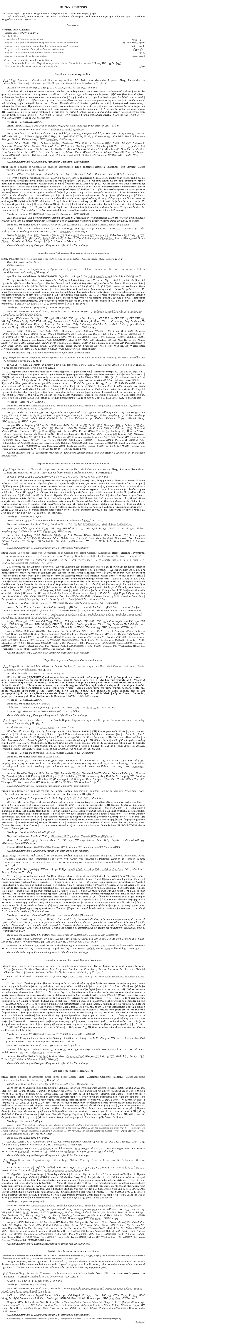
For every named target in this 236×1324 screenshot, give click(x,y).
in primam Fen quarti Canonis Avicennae (34, 52)
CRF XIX (134, 318)
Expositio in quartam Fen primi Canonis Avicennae (104, 666)
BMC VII (59, 707)
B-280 (38, 136)
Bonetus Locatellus (129, 357)
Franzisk (75, 348)
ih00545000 (114, 627)
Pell (3, 136)
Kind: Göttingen (77, 763)
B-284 (25, 321)
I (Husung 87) (130, 174)
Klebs (21, 133)
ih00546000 (138, 766)
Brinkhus (40, 763)
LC (142, 645)
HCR (10, 528)
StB (142, 779)
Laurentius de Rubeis (132, 269)
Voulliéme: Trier (106, 766)
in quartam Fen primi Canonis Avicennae (34, 49)
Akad (18, 345)
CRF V (135, 1141)
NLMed (56, 143)
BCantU (121, 336)
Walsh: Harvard (46, 327)
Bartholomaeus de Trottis (129, 862)
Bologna (23, 83)
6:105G (91, 476)
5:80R (99, 364)
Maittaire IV (31, 262)
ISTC (42, 139)
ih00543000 (96, 1218)
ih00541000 (14, 421)
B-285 (33, 415)
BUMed (18, 1234)
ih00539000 (65, 231)
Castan (115, 321)
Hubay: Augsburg (109, 415)
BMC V (51, 415)
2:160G (71, 869)
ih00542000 (60, 1144)
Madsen (126, 228)
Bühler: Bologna (41, 133)
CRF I (121, 1209)
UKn (36, 235)
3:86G (71, 976)
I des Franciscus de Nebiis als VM (124, 976)
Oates (83, 324)
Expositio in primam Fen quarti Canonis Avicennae (61, 966)
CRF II (103, 318)
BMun (78, 331)
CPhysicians (107, 238)
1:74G (75, 364)
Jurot (47, 324)
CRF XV (119, 318)
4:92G (91, 364)
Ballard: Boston (80, 321)
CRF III (129, 412)
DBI (86, 520)
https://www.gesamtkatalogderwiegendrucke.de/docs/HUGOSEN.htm (66, 1319)
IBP (108, 133)
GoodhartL (45, 1148)
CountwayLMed (75, 1056)
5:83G (83, 476)
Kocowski (100, 136)
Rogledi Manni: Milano (49, 1295)
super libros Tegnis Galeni (25, 55)
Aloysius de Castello (96, 862)
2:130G (83, 364)
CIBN (46, 136)
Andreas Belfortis (84, 472)
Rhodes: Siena (48, 840)
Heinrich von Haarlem (79, 83)
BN (33, 152)
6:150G (64, 1084)
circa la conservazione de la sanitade (30, 66)
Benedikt (17, 434)
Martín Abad (64, 324)
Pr (60, 136)
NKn (64, 1234)
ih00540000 (74, 327)
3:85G (79, 869)
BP (51, 428)
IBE (77, 228)
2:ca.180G (71, 87)
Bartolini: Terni (114, 1212)
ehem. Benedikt (9, 640)
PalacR (47, 238)
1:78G (74, 174)
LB (94, 155)
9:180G (107, 364)
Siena (35, 794)
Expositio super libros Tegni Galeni (54, 1076)
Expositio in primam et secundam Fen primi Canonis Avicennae (70, 469)
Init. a (87, 798)
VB (15, 136)
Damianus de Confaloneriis (20, 669)
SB (117, 149)
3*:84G (67, 798)
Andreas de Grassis (20, 272)
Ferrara (110, 258)
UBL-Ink (40, 231)
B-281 (48, 624)
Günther (111, 228)
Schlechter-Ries (61, 766)
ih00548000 (115, 1298)
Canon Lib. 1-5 (12, 32)
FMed (39, 1305)
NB (71, 155)
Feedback (140, 1322)
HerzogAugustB (40, 648)
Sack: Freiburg (21, 231)
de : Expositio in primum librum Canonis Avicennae (51, 63)
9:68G (96, 869)
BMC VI (74, 136)
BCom (52, 431)
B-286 (26, 1212)
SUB (60, 776)
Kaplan (119, 621)
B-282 (141, 760)
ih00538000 (52, 139)
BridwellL (14, 1305)
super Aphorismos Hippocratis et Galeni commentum (41, 42)
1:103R (49, 673)
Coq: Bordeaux (133, 321)
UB (111, 146)
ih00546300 (14, 843)
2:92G (51, 727)
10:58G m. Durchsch (112, 869)
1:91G (61, 87)
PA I (16, 262)
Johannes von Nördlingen (45, 83)
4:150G (80, 976)
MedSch (139, 149)
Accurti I (12, 840)
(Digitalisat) (67, 129)
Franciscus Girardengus (43, 862)
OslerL (87, 437)
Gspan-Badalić (92, 133)
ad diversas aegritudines (23, 39)
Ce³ (74, 133)
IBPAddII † (70, 528)
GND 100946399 (10, 13)
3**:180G (77, 798)
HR (9, 1141)
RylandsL (86, 1305)
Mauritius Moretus (31, 1080)
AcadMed (136, 342)
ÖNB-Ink (118, 136)
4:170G (75, 476)
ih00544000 (49, 531)
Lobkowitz (7, 440)
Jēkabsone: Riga (30, 324)
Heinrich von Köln (50, 794)
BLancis (5, 241)
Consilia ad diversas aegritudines (52, 80)
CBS (32, 621)
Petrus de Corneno (52, 1276)
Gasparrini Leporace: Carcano (74, 1141)
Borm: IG (99, 321)
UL (107, 235)
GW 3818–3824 (71, 1258)
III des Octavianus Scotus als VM (28, 367)
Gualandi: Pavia (40, 228)
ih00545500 (92, 707)
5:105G (108, 276)
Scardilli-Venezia (77, 418)
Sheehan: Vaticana (21, 139)
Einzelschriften (10, 36)
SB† (36, 143)
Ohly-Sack (13, 766)
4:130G (87, 869)
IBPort (59, 318)
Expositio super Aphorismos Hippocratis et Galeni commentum (68, 258)
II (133, 276)
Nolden (120, 763)
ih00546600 (75, 941)
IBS (119, 133)
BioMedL (60, 149)
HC (9, 133)
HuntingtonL (76, 645)
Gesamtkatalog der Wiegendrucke (21, 1319)
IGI (129, 133)
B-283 (102, 938)
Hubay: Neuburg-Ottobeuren (17, 627)
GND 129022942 (78, 125)
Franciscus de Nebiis (16, 170)
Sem (3, 1234)
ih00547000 (38, 1052)
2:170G (82, 174)
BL (37, 149)
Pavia (141, 166)
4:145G (99, 276)
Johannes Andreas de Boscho (41, 972)
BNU (107, 948)
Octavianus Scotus (15, 360)
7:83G (72, 1084)
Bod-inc (58, 321)
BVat (108, 143)
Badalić (62, 133)
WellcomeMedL (70, 640)
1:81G (43, 727)
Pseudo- (23, 1273)
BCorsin (25, 155)
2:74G (46, 1280)
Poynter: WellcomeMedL (125, 840)
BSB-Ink (29, 136)
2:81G (92, 276)
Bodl (45, 1308)
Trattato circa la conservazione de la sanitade (67, 1273)
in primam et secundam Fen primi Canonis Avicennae (41, 45)
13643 (125, 217)
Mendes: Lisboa (123, 1215)
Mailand (35, 1276)
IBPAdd (61, 1209)
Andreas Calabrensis (16, 723)
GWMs (63, 139)
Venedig (111, 357)
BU (91, 235)
